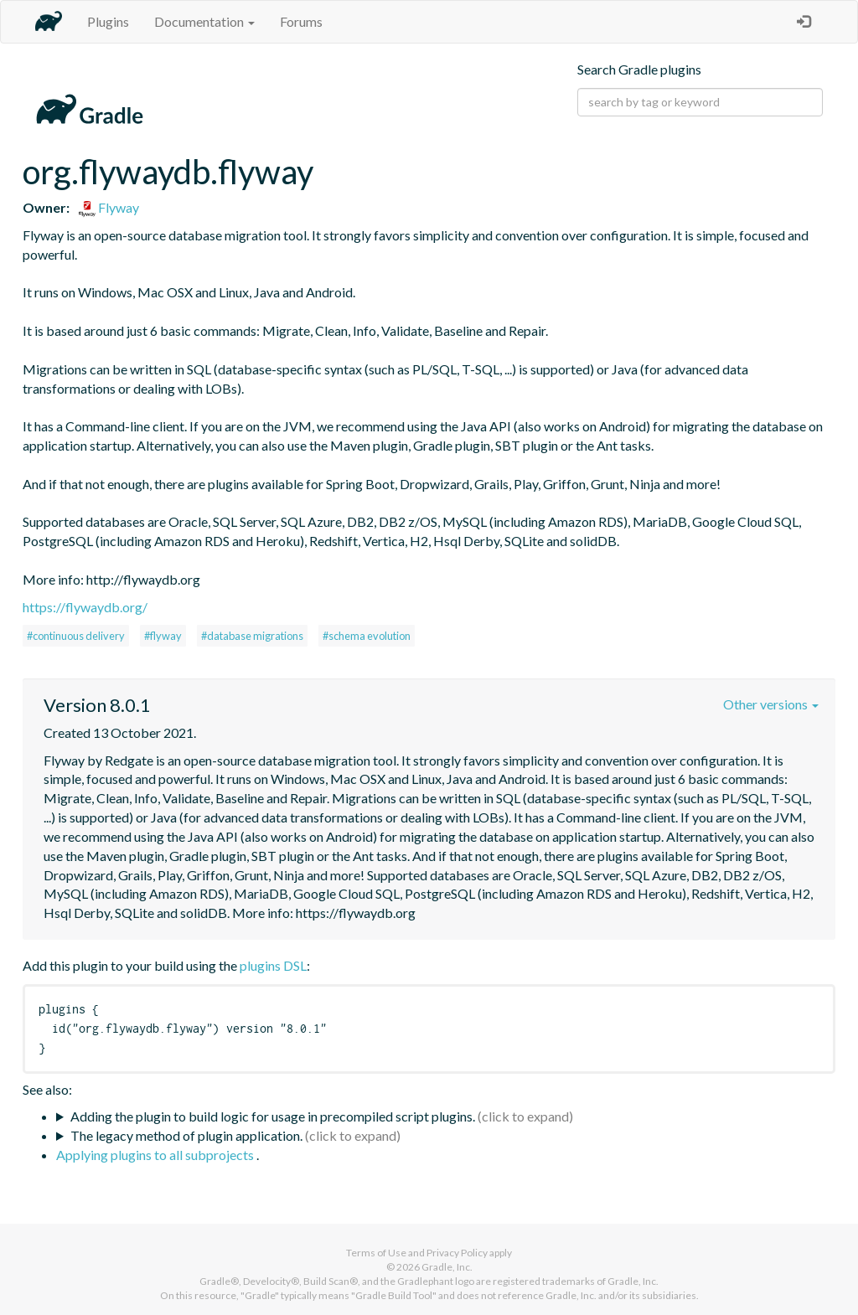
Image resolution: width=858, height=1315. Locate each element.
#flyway (163, 635)
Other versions (771, 704)
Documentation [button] (204, 21)
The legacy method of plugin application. (186, 1135)
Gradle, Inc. (447, 1267)
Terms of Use (376, 1252)
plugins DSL (273, 965)
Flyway (109, 207)
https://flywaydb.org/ (85, 607)
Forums (301, 21)
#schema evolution (367, 635)
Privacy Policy (457, 1252)
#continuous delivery (76, 635)
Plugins (108, 21)
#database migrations (252, 635)
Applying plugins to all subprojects (156, 1155)
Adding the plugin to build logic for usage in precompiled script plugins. (272, 1116)
